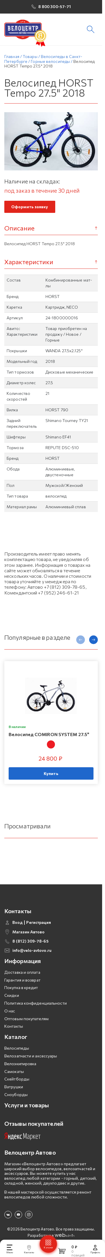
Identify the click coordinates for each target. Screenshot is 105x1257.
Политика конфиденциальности (35, 1005)
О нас (9, 1012)
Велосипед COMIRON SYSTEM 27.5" (49, 736)
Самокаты (14, 1073)
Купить (51, 775)
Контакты (13, 1028)
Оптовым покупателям (26, 1020)
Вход (17, 924)
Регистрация (38, 924)
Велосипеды (16, 1050)
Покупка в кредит (21, 989)
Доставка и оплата (22, 974)
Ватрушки (13, 1088)
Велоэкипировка (20, 1065)
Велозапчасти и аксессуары (30, 1057)
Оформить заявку (29, 208)
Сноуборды (16, 1096)
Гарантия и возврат (22, 981)
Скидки (11, 997)
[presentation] (80, 641)
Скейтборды (16, 1080)
